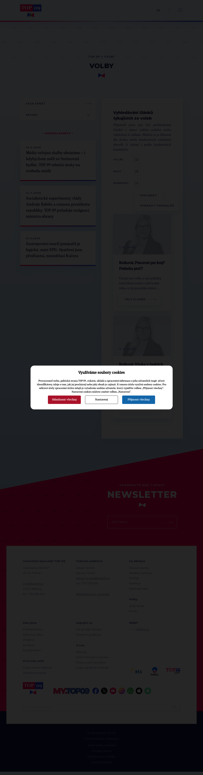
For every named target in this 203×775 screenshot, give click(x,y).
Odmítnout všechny (64, 399)
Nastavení (101, 399)
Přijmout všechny (139, 399)
